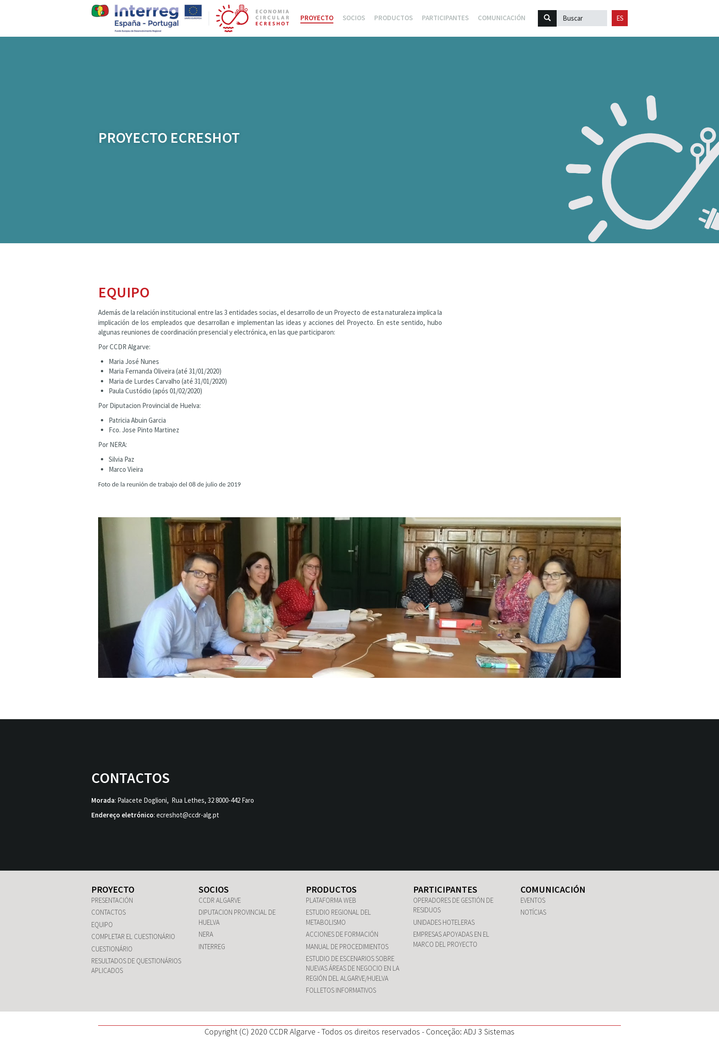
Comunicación (553, 889)
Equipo (102, 924)
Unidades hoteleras (444, 922)
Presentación (112, 900)
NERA (206, 934)
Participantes (445, 889)
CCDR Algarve (220, 900)
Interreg (212, 946)
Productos (331, 889)
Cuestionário (112, 949)
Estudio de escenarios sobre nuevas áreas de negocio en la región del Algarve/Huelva (352, 968)
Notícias (533, 912)
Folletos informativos (341, 990)
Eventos (532, 900)
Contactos (108, 912)
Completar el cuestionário (133, 936)
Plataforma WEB (331, 900)
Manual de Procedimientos (347, 946)
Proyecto (316, 17)
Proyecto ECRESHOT (169, 138)
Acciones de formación (342, 934)
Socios (214, 889)
